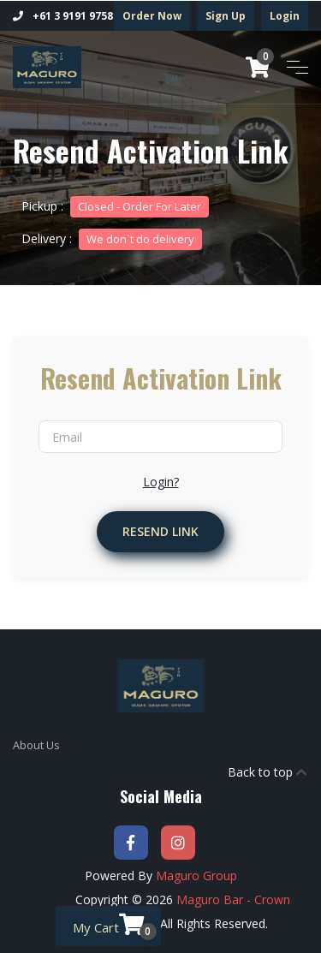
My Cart (115, 926)
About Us (36, 745)
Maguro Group (196, 875)
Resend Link (160, 531)
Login (285, 16)
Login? (161, 482)
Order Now (151, 16)
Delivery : (111, 238)
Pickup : (115, 206)
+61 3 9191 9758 (63, 16)
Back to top (267, 772)
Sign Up (225, 16)
